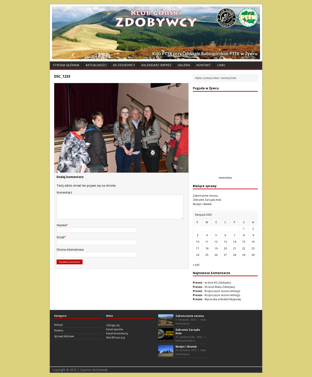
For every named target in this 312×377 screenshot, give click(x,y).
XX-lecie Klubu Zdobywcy (220, 287)
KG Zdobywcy (124, 65)
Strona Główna (66, 65)
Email (60, 237)
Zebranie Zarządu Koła (207, 200)
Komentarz (64, 192)
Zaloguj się (113, 325)
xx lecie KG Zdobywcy (218, 282)
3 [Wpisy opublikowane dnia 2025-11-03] (197, 235)
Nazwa (61, 225)
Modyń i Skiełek (202, 204)
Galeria (184, 65)
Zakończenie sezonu (205, 195)
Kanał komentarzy (117, 333)
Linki (221, 65)
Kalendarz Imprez (156, 65)
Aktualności (96, 65)
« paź (196, 264)
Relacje (58, 325)
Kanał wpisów (114, 329)
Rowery (58, 330)
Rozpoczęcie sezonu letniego (222, 291)
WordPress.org (115, 337)
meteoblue (225, 178)
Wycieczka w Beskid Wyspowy (223, 299)
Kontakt (203, 65)
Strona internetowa (70, 249)
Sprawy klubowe (64, 336)
